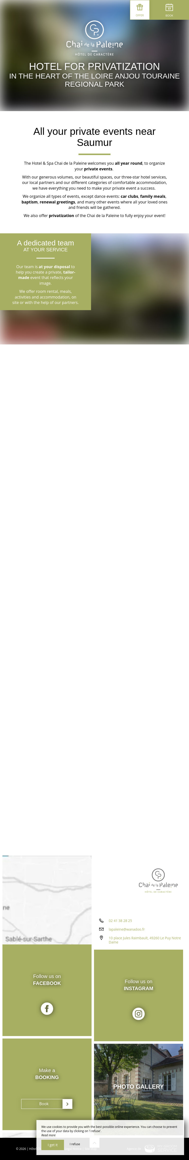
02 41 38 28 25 (120, 920)
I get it (53, 1144)
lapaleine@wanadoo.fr (127, 929)
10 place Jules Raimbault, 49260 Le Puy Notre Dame (145, 940)
